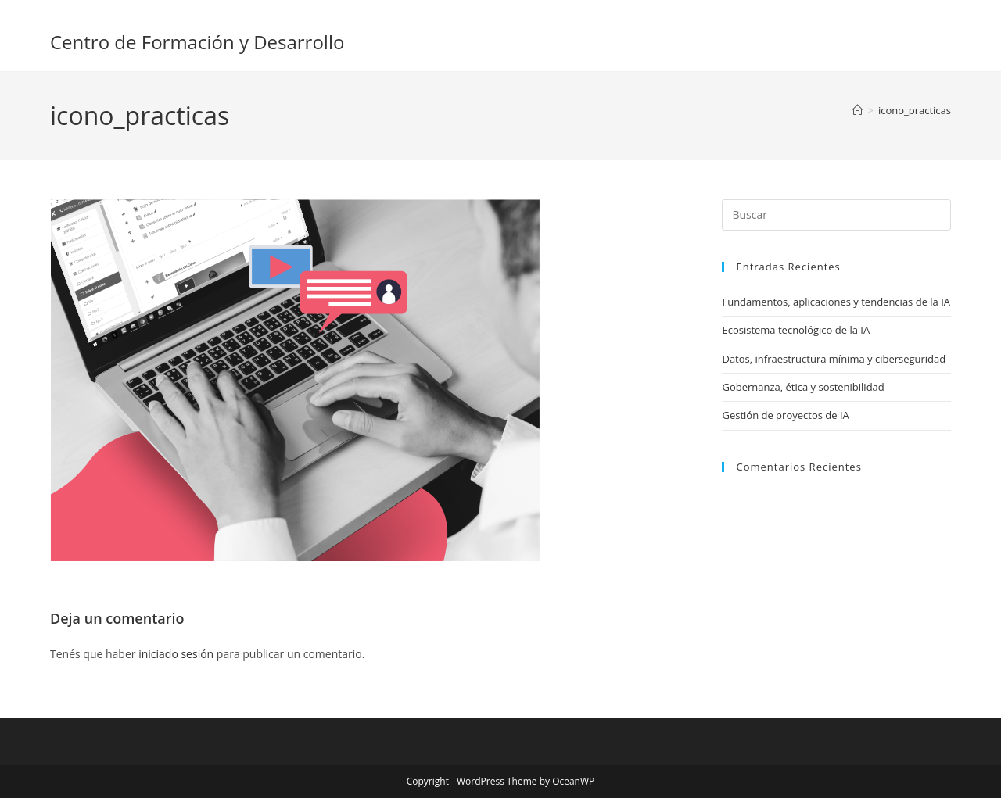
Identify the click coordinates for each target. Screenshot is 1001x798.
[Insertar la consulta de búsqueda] (836, 215)
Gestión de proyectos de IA (785, 415)
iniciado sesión (175, 653)
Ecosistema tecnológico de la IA (796, 330)
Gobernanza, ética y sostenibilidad (803, 387)
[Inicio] (857, 110)
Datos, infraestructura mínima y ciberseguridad (833, 359)
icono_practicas (914, 110)
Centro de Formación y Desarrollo (197, 42)
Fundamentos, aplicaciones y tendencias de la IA (836, 302)
